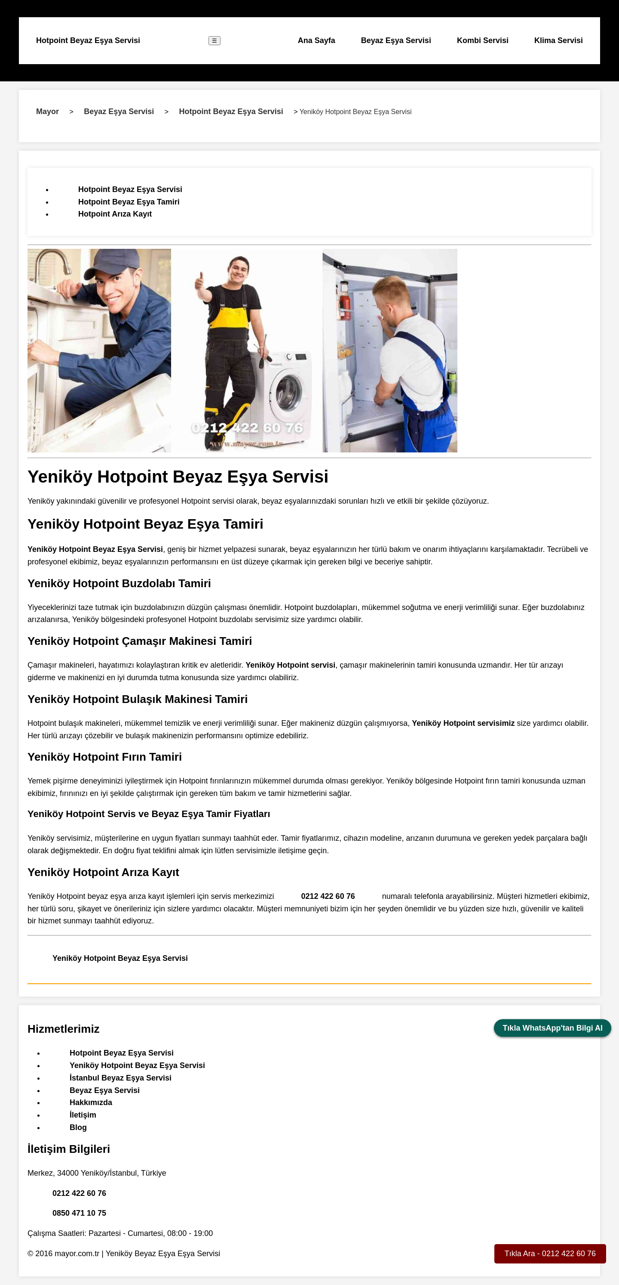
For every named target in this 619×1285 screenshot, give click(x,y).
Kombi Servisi (483, 40)
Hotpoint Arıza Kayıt (115, 214)
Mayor (47, 111)
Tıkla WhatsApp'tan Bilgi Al (553, 1028)
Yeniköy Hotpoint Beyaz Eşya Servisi (120, 958)
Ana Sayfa (316, 40)
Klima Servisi (558, 40)
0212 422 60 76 (328, 896)
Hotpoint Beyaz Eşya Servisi (88, 40)
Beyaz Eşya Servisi (396, 40)
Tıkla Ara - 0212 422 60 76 (550, 1253)
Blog (78, 1127)
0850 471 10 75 (79, 1213)
